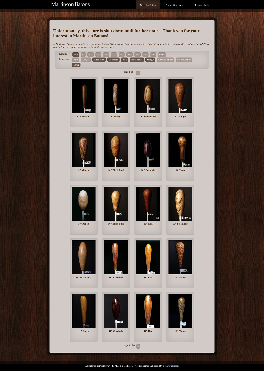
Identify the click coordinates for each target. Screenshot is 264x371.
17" (145, 54)
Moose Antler (183, 59)
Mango (150, 59)
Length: (63, 53)
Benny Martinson (170, 366)
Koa (124, 59)
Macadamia (136, 59)
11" (98, 54)
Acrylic (85, 59)
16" (137, 54)
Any (76, 54)
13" (114, 54)
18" (153, 54)
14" (122, 54)
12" (106, 54)
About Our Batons (175, 4)
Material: (64, 59)
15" (129, 54)
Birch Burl (99, 59)
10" (90, 54)
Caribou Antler (165, 59)
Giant (162, 54)
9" (83, 54)
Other (76, 64)
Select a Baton (148, 4)
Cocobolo (113, 59)
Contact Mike (202, 4)
